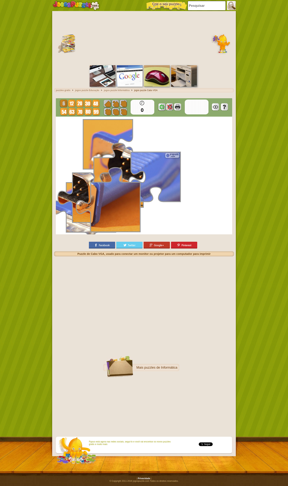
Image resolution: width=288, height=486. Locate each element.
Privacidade (144, 478)
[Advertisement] (144, 37)
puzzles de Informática (160, 367)
